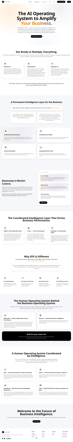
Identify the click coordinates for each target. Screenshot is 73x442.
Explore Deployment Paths (36, 36)
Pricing (50, 1)
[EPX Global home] (6, 2)
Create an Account (61, 1)
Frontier (43, 436)
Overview (33, 433)
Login (69, 1)
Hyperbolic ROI (44, 1)
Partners (54, 1)
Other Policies (64, 436)
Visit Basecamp (43, 202)
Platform (31, 1)
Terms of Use (64, 433)
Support (53, 433)
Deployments (37, 1)
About (43, 433)
